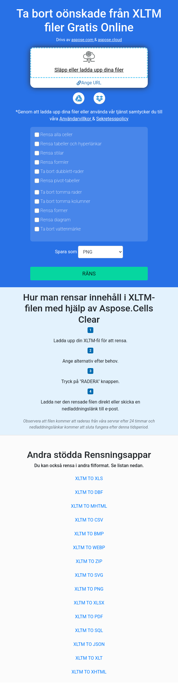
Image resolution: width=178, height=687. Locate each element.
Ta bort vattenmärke (60, 229)
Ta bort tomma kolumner (65, 201)
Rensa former (54, 210)
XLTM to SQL (89, 630)
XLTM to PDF (89, 616)
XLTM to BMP (89, 533)
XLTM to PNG (89, 589)
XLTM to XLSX (89, 603)
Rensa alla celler (56, 134)
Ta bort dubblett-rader (62, 171)
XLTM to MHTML (89, 506)
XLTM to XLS (89, 478)
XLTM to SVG (89, 575)
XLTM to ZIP (89, 561)
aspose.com (82, 39)
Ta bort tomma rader (61, 192)
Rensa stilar (52, 153)
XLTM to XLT (89, 658)
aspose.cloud (110, 39)
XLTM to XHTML (88, 672)
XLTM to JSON (89, 644)
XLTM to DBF (89, 492)
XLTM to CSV (89, 520)
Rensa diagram (55, 219)
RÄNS (89, 274)
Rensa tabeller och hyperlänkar (71, 143)
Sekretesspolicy (112, 118)
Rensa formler (54, 162)
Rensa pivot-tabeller (60, 180)
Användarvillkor (75, 118)
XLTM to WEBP (89, 547)
